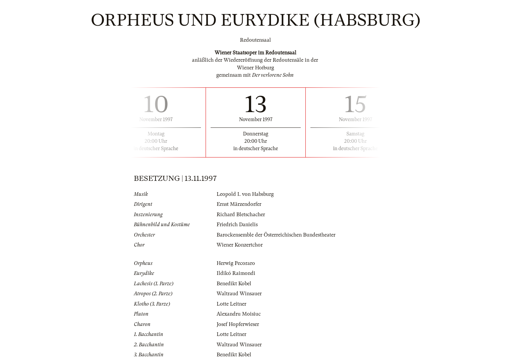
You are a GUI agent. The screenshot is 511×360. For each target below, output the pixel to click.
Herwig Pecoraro (236, 263)
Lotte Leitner (231, 304)
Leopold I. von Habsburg (245, 194)
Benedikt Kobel (234, 284)
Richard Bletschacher (241, 215)
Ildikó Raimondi (236, 273)
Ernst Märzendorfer (239, 204)
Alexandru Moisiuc (239, 314)
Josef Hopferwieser (238, 324)
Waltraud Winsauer (239, 294)
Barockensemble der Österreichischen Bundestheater (276, 235)
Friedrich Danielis (237, 225)
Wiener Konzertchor (240, 245)
